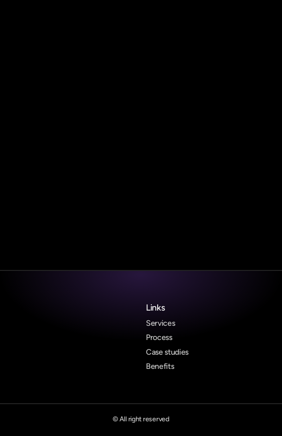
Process (159, 337)
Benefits (160, 366)
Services (160, 323)
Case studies (167, 352)
